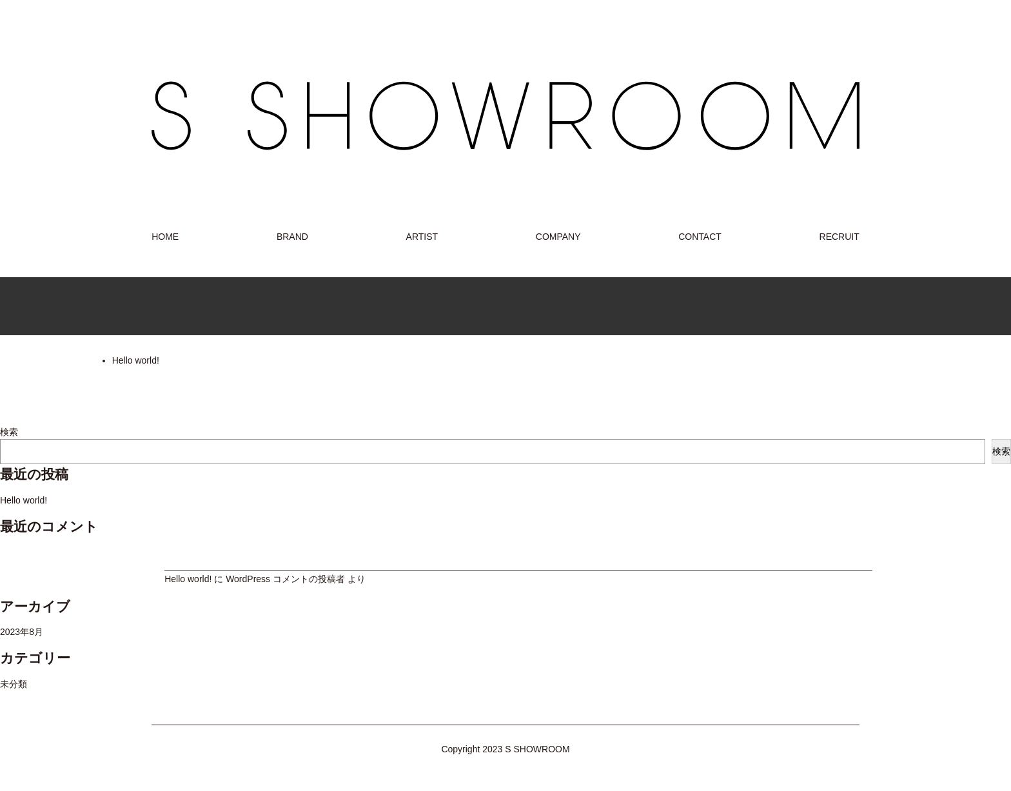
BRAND (292, 236)
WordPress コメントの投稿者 (285, 579)
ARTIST (422, 236)
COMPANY (558, 236)
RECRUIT (839, 236)
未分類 (13, 684)
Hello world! (135, 360)
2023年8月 (21, 632)
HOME (165, 236)
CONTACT (699, 236)
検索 (9, 432)
